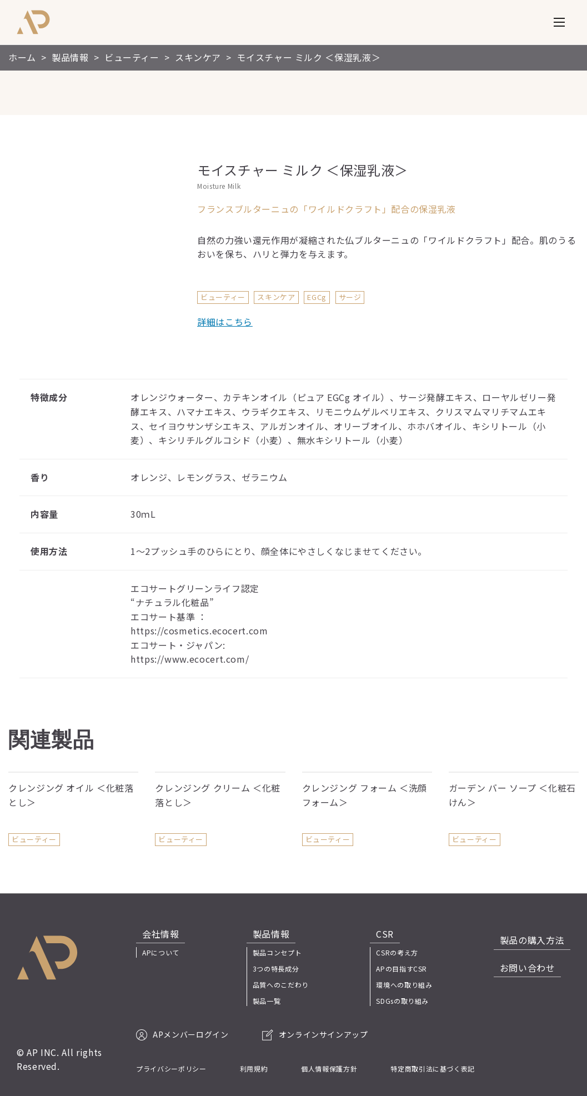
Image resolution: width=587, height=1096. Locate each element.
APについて (160, 952)
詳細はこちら (225, 321)
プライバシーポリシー (171, 1068)
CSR (385, 933)
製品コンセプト (277, 952)
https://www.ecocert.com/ (190, 658)
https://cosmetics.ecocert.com (199, 630)
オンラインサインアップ (315, 1034)
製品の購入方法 (538, 933)
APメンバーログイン (182, 1034)
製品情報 (265, 933)
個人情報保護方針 (329, 1068)
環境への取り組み (410, 984)
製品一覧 (267, 1000)
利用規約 (254, 1068)
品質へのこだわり (281, 984)
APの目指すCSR (407, 968)
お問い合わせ (533, 959)
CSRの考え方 (403, 952)
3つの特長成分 (276, 968)
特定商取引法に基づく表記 (432, 1068)
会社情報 (154, 933)
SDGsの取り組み (408, 1000)
